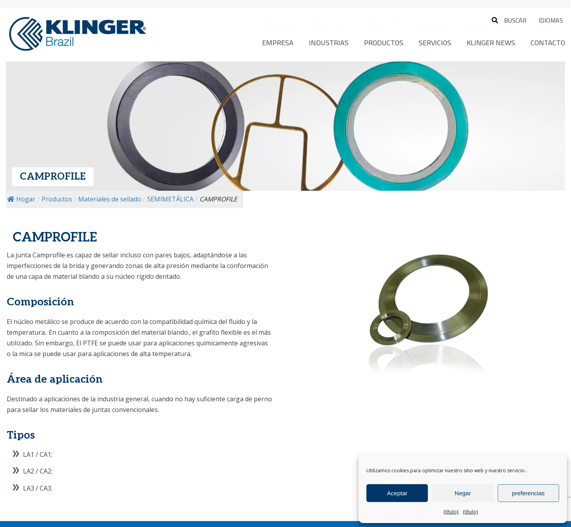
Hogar (21, 199)
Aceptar (397, 493)
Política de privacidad (191, 514)
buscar (509, 20)
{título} (451, 511)
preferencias (528, 493)
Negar (463, 493)
